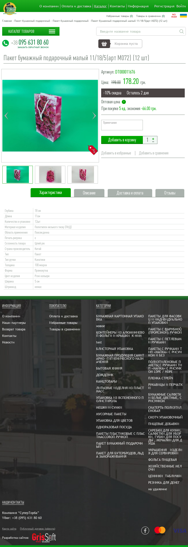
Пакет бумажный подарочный (32, 20)
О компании (49, 6)
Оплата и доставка (76, 6)
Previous (6, 116)
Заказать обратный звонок (33, 47)
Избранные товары (63, 322)
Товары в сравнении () (150, 16)
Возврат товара (13, 329)
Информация (138, 6)
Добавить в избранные (116, 153)
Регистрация (164, 6)
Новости (8, 342)
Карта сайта (9, 528)
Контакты (117, 6)
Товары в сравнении (64, 329)
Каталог (100, 6)
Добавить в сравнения (153, 153)
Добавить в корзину (122, 139)
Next (94, 116)
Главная (7, 20)
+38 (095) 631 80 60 (27, 518)
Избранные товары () (119, 16)
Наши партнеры (14, 322)
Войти (181, 6)
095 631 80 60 (30, 42)
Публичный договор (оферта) (37, 528)
